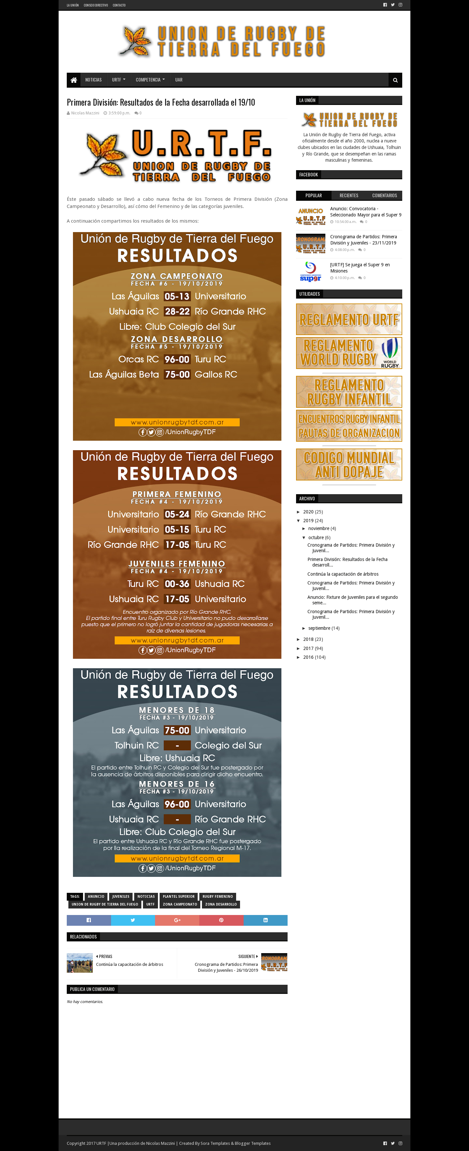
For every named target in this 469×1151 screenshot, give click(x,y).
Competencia (148, 79)
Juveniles (120, 896)
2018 (309, 639)
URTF (116, 79)
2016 (309, 657)
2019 (309, 520)
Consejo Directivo (96, 5)
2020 (309, 511)
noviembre (319, 528)
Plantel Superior (178, 896)
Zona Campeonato (180, 904)
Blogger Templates (253, 1143)
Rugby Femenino (218, 896)
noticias (146, 896)
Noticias (93, 79)
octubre (316, 537)
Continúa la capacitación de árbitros (342, 574)
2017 (309, 648)
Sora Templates (215, 1143)
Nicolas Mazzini (160, 1143)
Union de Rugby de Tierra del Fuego (105, 904)
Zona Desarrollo (221, 904)
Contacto (119, 5)
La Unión (73, 5)
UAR (178, 79)
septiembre (320, 628)
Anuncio (96, 896)
